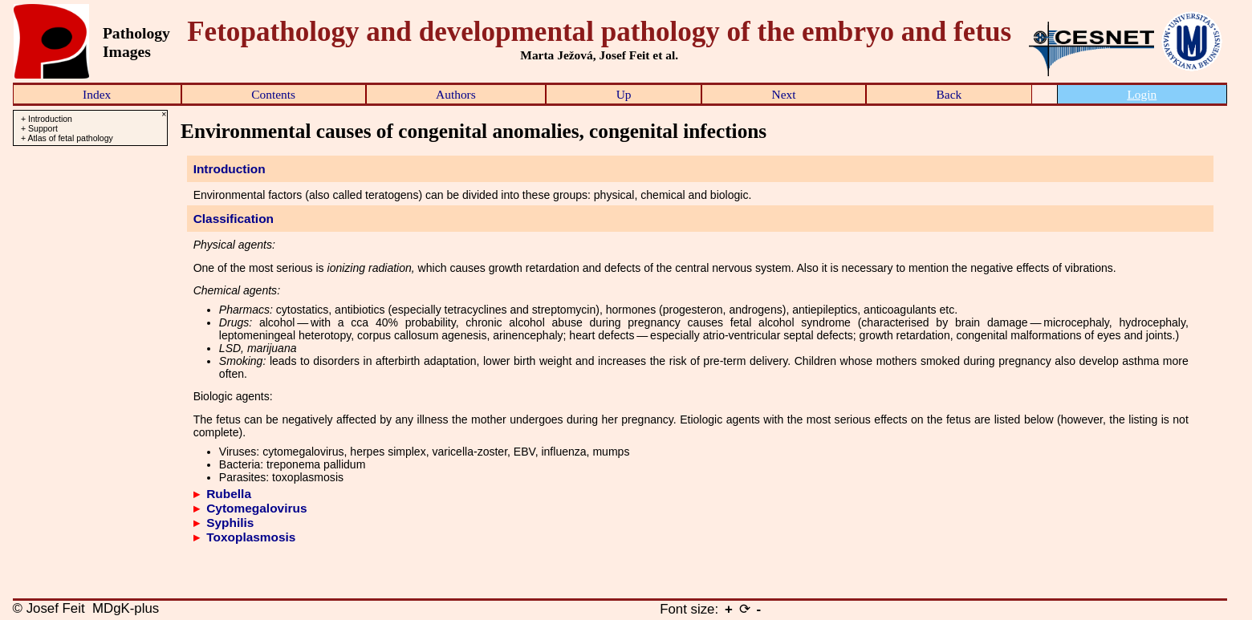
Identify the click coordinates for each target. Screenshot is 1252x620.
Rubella (228, 493)
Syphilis (230, 522)
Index (97, 94)
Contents (273, 94)
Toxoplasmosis (250, 537)
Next (784, 94)
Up (624, 94)
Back (949, 94)
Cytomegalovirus (256, 508)
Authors (456, 94)
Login (1141, 94)
